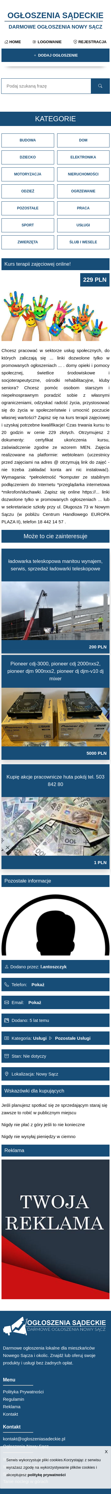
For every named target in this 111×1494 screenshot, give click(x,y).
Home (12, 42)
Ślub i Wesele (83, 242)
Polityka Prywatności (23, 1391)
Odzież (27, 191)
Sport (28, 225)
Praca (83, 208)
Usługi (83, 225)
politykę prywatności (47, 1475)
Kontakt (10, 1414)
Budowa (28, 140)
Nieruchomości (83, 174)
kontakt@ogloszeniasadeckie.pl (34, 1438)
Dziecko (28, 157)
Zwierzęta (27, 242)
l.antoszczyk (53, 966)
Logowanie (47, 42)
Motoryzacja (27, 174)
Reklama (11, 1406)
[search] (100, 86)
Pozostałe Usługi (73, 1038)
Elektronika (83, 157)
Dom (83, 140)
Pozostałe (27, 208)
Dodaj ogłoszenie (55, 55)
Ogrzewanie (83, 191)
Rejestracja (90, 42)
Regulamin (13, 1399)
